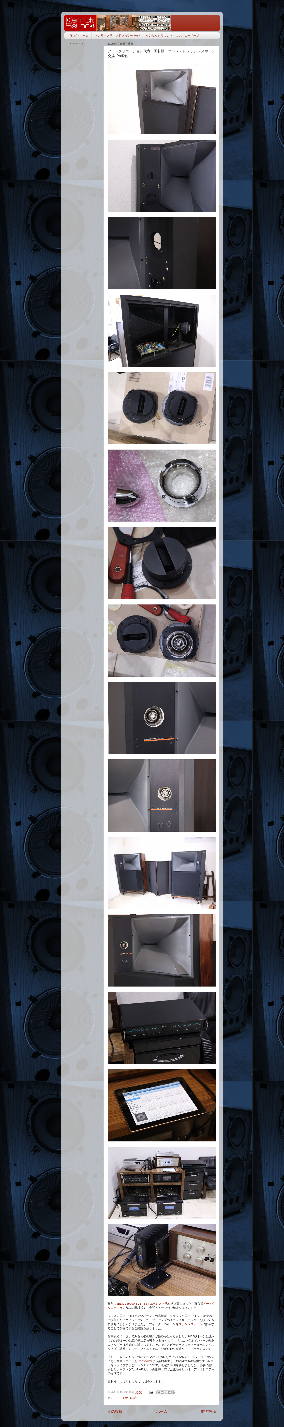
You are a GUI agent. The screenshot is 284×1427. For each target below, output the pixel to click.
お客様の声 (130, 1397)
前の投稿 (208, 1411)
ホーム (161, 1411)
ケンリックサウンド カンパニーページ (172, 35)
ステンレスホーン (190, 1324)
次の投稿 (114, 1411)
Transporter (144, 1361)
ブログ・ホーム (78, 35)
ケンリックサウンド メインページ (117, 35)
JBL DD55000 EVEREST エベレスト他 (142, 1303)
